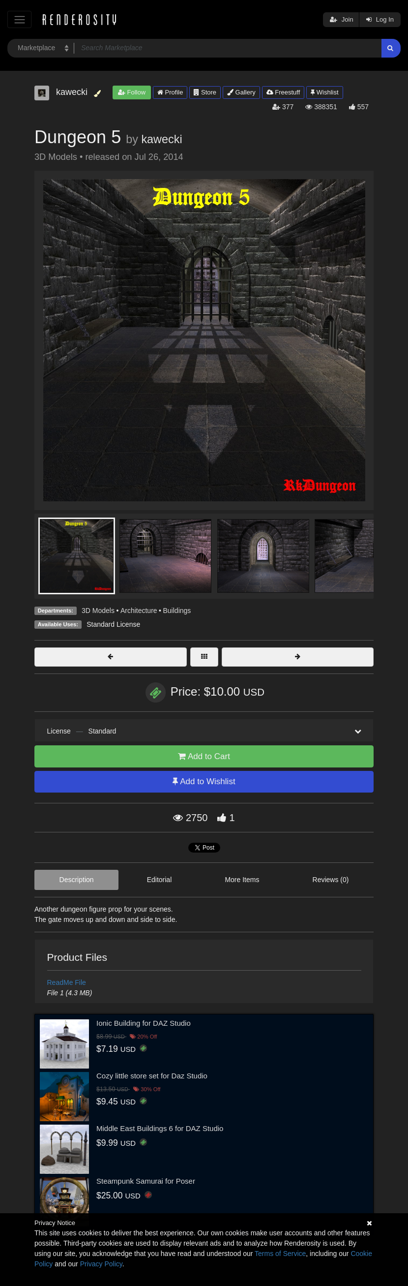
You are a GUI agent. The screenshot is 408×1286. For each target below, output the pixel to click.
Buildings (177, 610)
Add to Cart (204, 756)
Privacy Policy (101, 1264)
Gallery (241, 92)
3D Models (98, 610)
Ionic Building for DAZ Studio (143, 1023)
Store (205, 92)
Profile (170, 92)
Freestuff (283, 92)
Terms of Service (280, 1253)
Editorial (159, 880)
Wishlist (324, 92)
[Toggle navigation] (19, 19)
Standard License (113, 624)
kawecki (161, 139)
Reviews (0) (331, 880)
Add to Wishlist (204, 781)
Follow (132, 92)
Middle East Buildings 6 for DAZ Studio (159, 1128)
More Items (242, 880)
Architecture (138, 610)
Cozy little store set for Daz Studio (151, 1076)
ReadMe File (66, 982)
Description (76, 880)
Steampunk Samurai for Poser (145, 1181)
